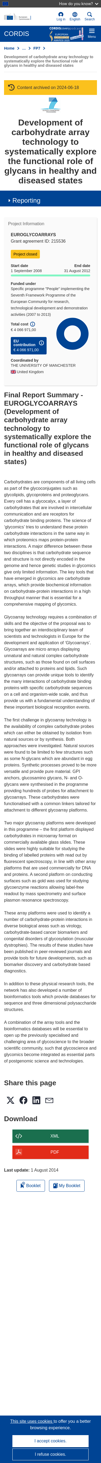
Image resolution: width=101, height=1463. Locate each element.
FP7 (36, 48)
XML (54, 1136)
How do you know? (78, 3)
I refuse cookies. (50, 1454)
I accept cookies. (50, 1441)
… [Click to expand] (24, 48)
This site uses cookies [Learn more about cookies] (32, 1421)
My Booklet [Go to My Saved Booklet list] (67, 1185)
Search (90, 16)
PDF (55, 1152)
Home (9, 48)
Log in (61, 16)
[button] (75, 17)
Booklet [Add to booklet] (31, 1185)
